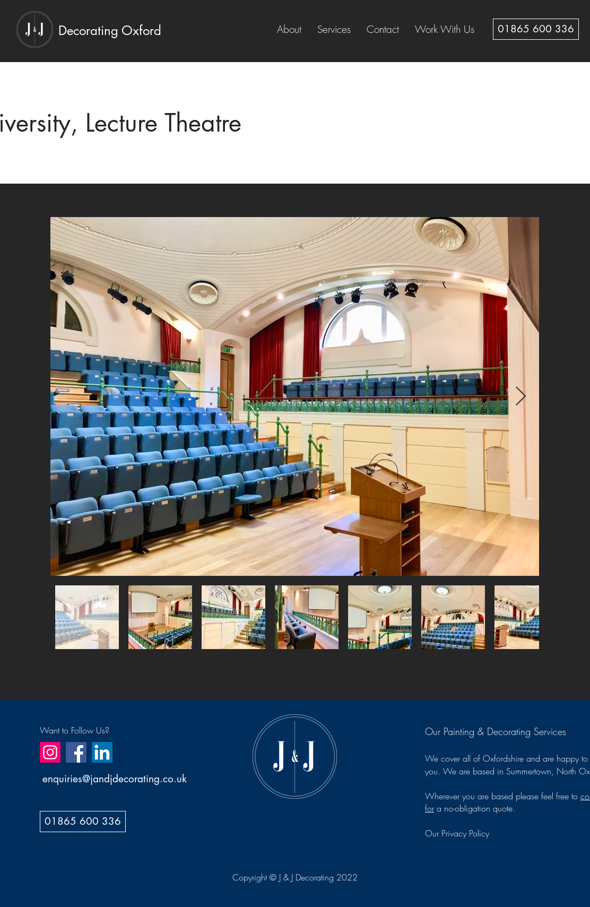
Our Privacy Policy (457, 833)
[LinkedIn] (102, 752)
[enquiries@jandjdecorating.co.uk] (114, 779)
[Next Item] (521, 396)
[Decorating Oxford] (109, 30)
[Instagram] (50, 752)
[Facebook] (76, 752)
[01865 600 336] (536, 29)
